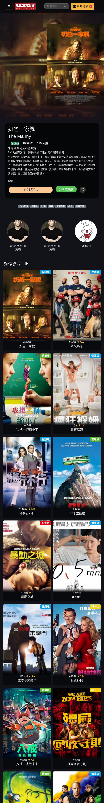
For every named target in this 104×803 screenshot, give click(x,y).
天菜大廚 (64, 628)
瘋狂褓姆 (88, 303)
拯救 (70, 206)
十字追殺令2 (40, 587)
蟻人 (16, 668)
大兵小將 (64, 790)
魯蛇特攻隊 (40, 546)
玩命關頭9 (40, 425)
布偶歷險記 (88, 749)
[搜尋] (53, 6)
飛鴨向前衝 (15, 425)
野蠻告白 (88, 709)
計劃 (43, 206)
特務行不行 (15, 343)
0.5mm (88, 343)
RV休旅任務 (40, 343)
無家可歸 (80, 206)
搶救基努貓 (15, 628)
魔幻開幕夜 (64, 546)
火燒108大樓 (40, 709)
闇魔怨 (88, 668)
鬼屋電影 (64, 668)
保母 (51, 206)
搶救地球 (15, 587)
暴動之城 (64, 343)
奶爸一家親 (15, 303)
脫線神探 (40, 384)
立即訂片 (30, 189)
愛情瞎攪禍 (88, 425)
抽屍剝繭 (64, 465)
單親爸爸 (61, 206)
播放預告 (66, 189)
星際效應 (15, 709)
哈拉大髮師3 (40, 628)
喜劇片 (35, 206)
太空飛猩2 (40, 749)
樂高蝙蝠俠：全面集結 (15, 501)
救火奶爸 (40, 303)
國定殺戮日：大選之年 (88, 582)
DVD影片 (24, 206)
